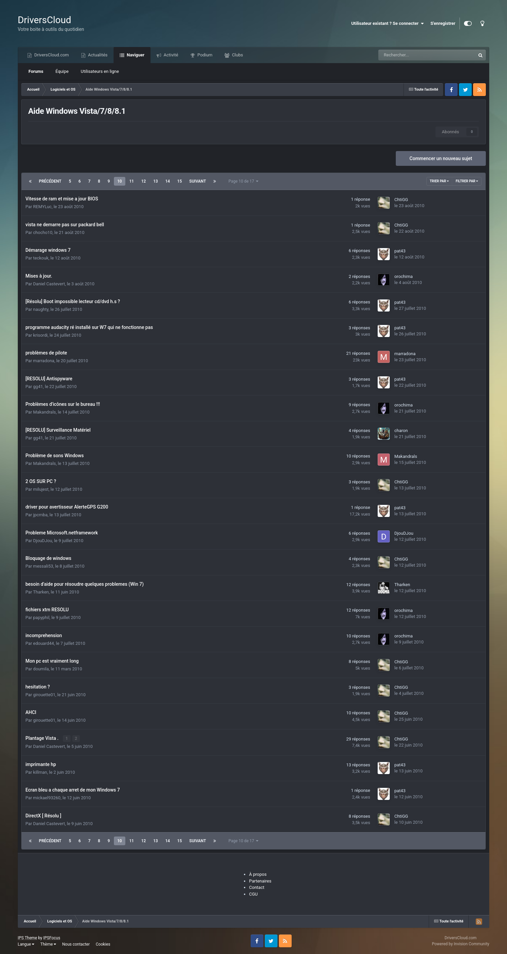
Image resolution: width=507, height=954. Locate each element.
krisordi (40, 335)
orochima (403, 276)
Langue (26, 944)
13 (155, 181)
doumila (41, 668)
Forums (36, 71)
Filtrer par (467, 181)
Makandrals (44, 412)
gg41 (38, 386)
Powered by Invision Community (460, 944)
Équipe (62, 71)
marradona (43, 360)
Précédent (50, 181)
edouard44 (43, 643)
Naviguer (135, 54)
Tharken (41, 591)
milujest (41, 489)
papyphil (41, 617)
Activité (170, 54)
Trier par (439, 181)
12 (143, 181)
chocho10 (42, 232)
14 (167, 181)
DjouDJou (42, 540)
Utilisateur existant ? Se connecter (387, 23)
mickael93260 (47, 797)
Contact (256, 887)
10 (119, 181)
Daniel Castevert (49, 283)
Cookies (103, 944)
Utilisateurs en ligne (100, 71)
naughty (41, 309)
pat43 (400, 250)
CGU (253, 893)
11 (131, 181)
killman (40, 771)
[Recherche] (411, 55)
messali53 (43, 566)
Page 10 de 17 (243, 181)
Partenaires (260, 880)
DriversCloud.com (51, 54)
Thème (48, 944)
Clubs (237, 54)
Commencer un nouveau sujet (441, 158)
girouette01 (44, 694)
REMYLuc (42, 206)
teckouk (41, 257)
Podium (204, 54)
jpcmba (40, 514)
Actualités (97, 54)
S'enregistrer (442, 23)
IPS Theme (27, 937)
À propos (257, 874)
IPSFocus (51, 937)
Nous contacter (76, 944)
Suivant (197, 181)
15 (179, 181)
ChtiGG (401, 199)
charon (401, 430)
